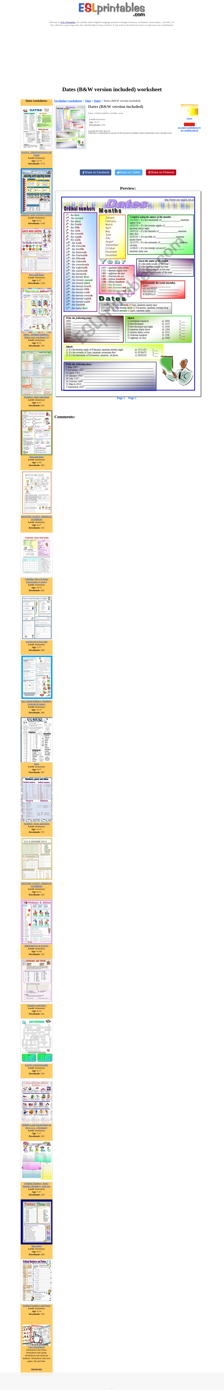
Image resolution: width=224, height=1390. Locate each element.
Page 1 (121, 398)
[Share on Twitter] (128, 172)
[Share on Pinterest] (161, 172)
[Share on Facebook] (95, 172)
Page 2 (132, 398)
